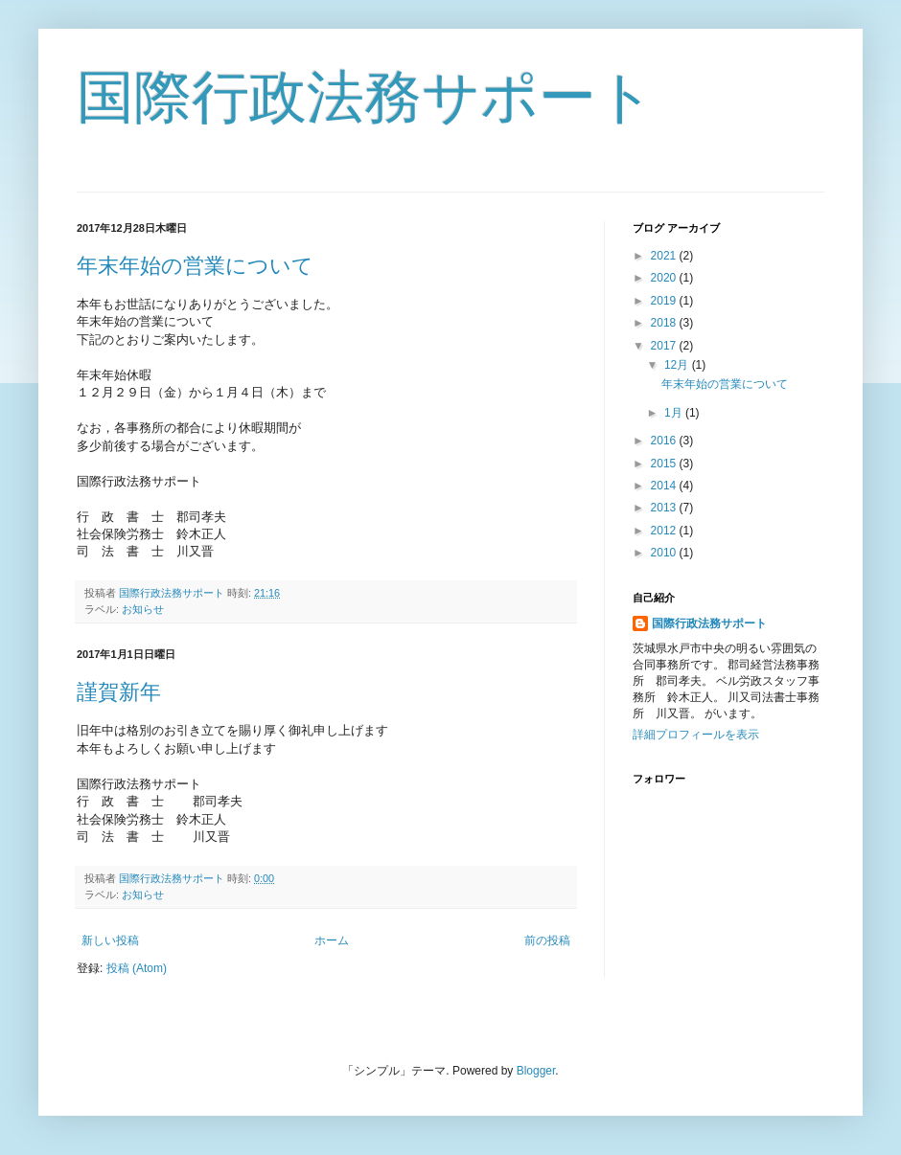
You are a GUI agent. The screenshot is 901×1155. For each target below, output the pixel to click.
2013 (665, 507)
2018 (665, 322)
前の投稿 (547, 940)
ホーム (331, 940)
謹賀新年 (119, 692)
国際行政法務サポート (366, 97)
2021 (665, 255)
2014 (665, 485)
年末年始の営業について (195, 266)
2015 (665, 463)
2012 (665, 530)
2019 (665, 300)
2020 (665, 277)
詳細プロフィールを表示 (696, 734)
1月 (674, 412)
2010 (665, 552)
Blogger (536, 1070)
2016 (665, 440)
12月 (678, 365)
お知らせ (143, 609)
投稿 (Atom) (136, 968)
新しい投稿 (110, 940)
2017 (665, 345)
